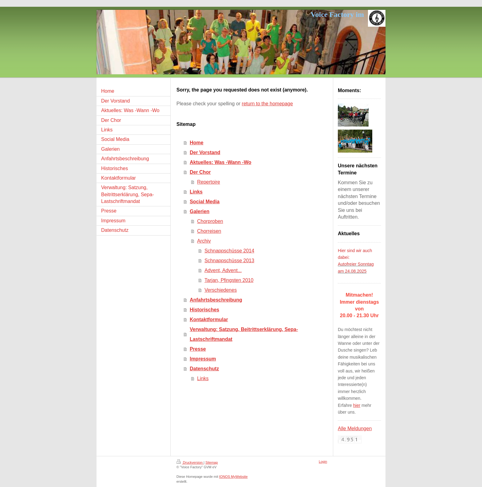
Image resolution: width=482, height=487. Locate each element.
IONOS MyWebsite (233, 476)
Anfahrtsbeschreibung (216, 299)
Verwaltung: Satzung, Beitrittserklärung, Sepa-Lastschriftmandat (244, 334)
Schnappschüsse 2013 (229, 260)
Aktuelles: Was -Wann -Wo (220, 162)
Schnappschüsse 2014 (229, 250)
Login (323, 461)
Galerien (199, 211)
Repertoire (208, 182)
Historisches (204, 309)
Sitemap (211, 462)
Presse (198, 349)
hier (356, 405)
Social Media (204, 201)
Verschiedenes (220, 290)
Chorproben (210, 221)
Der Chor (200, 172)
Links (196, 191)
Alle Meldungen (355, 428)
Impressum (203, 358)
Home (196, 142)
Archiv (204, 241)
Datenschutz (204, 368)
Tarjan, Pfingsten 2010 (228, 280)
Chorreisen (209, 231)
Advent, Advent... (223, 270)
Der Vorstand (205, 152)
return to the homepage (267, 103)
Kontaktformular (209, 319)
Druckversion (189, 462)
